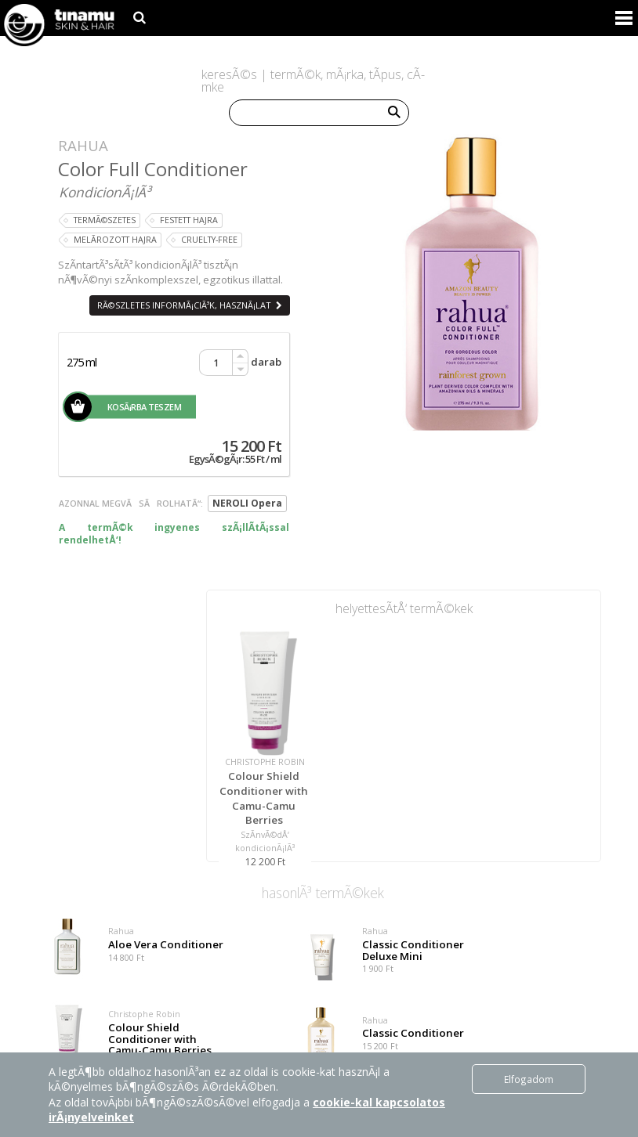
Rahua (83, 145)
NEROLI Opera (247, 503)
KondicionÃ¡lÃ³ (104, 191)
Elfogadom (528, 1079)
